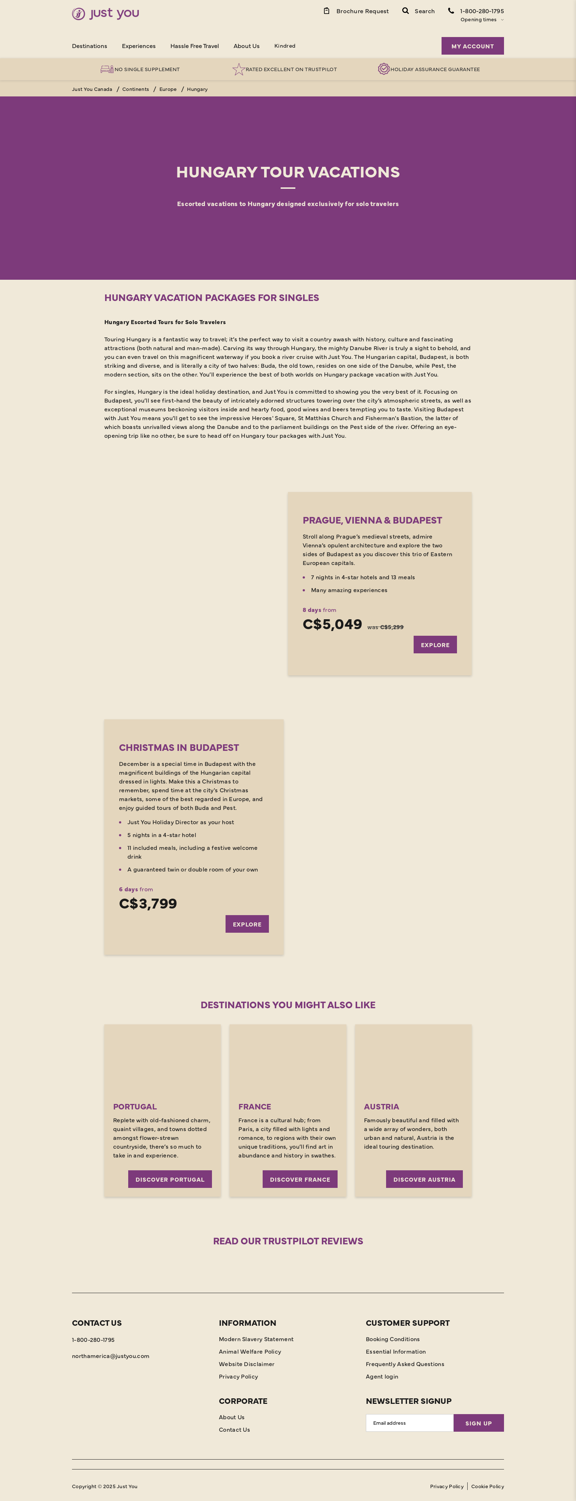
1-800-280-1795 (93, 1337)
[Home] (105, 14)
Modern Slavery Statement (256, 1337)
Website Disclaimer (246, 1362)
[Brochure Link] (356, 10)
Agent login (382, 1374)
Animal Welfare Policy (250, 1349)
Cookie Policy (487, 1484)
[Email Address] (410, 1421)
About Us (247, 45)
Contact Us (234, 1427)
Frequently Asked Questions (405, 1362)
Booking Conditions (393, 1337)
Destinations (89, 45)
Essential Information (396, 1349)
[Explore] (288, 583)
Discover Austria (424, 1177)
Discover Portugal (170, 1177)
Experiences (139, 45)
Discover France (300, 1177)
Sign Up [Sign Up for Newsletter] (478, 1421)
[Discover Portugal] (162, 1058)
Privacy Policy (238, 1374)
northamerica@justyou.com (111, 1354)
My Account (472, 46)
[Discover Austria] (413, 1058)
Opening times (479, 19)
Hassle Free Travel (194, 45)
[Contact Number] (476, 10)
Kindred (284, 45)
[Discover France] (288, 1058)
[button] (418, 10)
